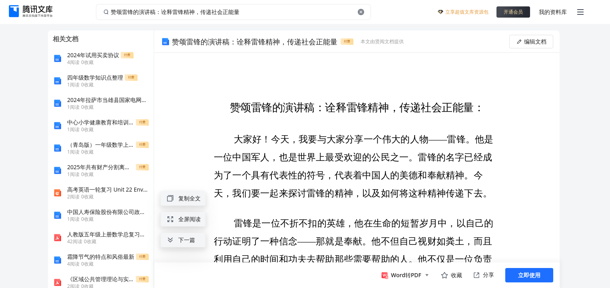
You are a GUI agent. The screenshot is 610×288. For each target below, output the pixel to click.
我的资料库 (553, 12)
